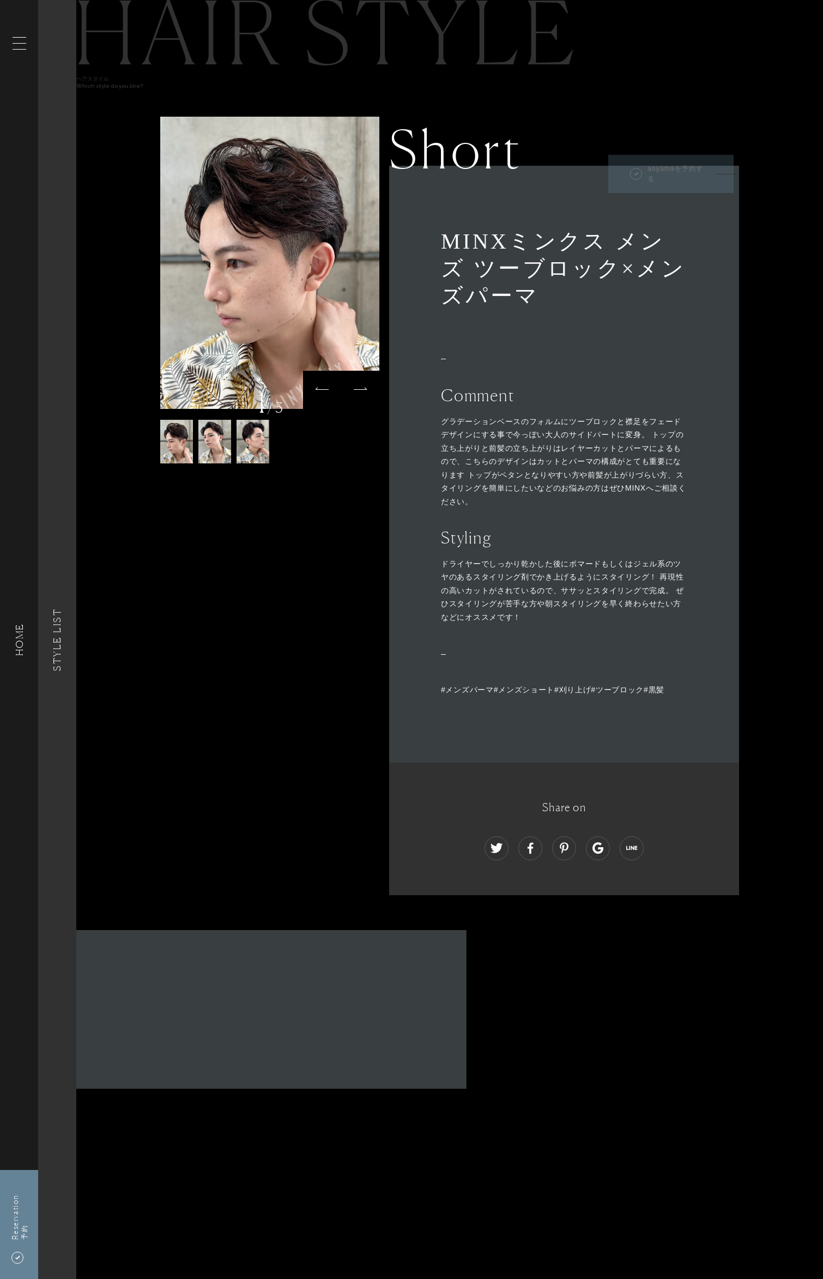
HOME (19, 639)
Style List (57, 639)
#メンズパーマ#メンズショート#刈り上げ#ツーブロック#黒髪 (552, 689)
